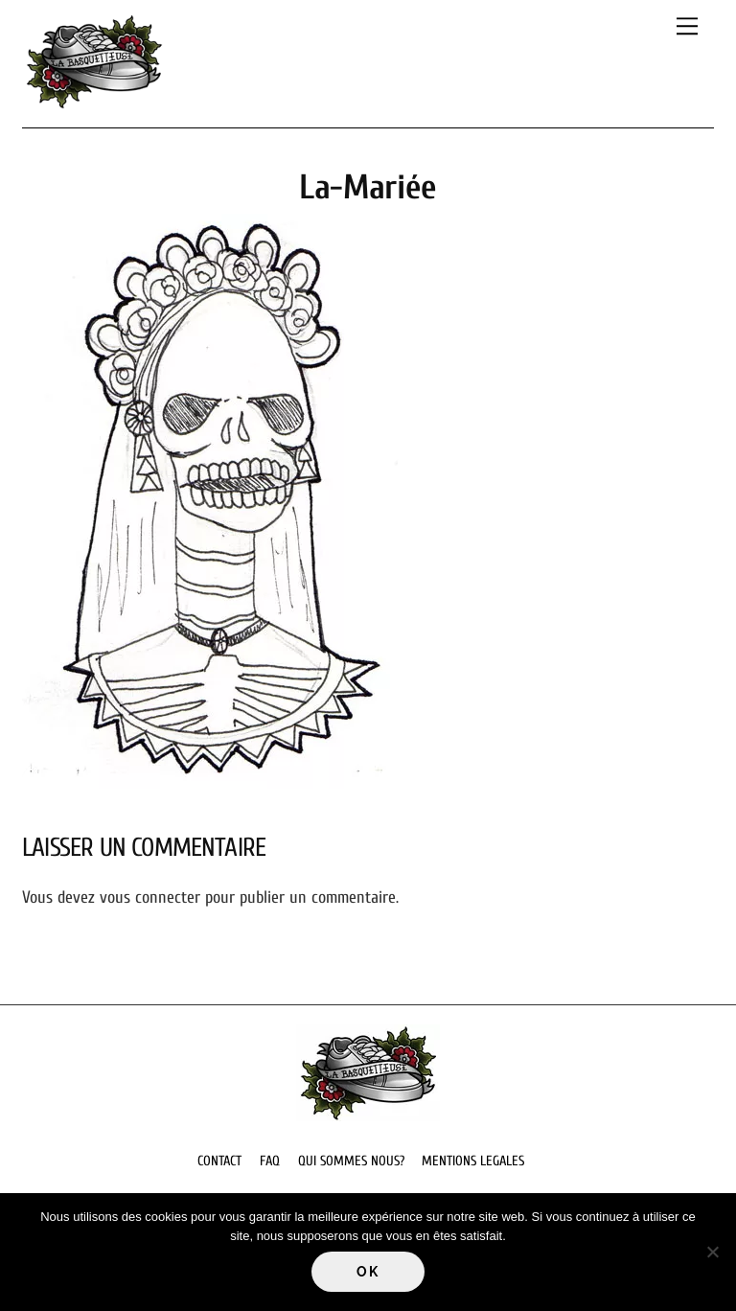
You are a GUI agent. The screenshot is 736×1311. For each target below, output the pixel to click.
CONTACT (219, 1161)
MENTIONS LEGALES (473, 1161)
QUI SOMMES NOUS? (351, 1161)
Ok (367, 1271)
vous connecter (150, 897)
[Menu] (687, 26)
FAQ (270, 1161)
